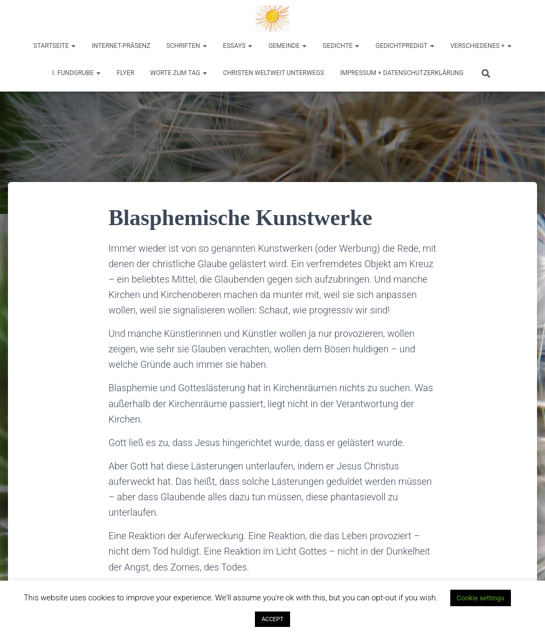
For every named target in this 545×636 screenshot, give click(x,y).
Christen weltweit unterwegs (273, 73)
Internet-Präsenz (121, 45)
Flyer (125, 73)
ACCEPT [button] (272, 619)
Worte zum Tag (178, 73)
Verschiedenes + (480, 45)
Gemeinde (287, 45)
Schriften (186, 45)
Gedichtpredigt (404, 45)
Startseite (55, 45)
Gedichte (341, 45)
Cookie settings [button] (481, 598)
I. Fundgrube (76, 73)
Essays (238, 45)
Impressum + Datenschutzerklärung (402, 73)
